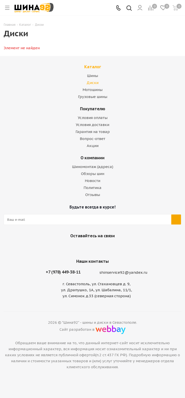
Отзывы (92, 194)
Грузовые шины (92, 96)
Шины (92, 75)
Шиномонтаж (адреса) (92, 166)
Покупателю (92, 108)
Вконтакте (85, 247)
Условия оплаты (93, 117)
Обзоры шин (92, 173)
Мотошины (92, 89)
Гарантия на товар (93, 131)
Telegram (97, 247)
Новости (92, 180)
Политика (93, 187)
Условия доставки (92, 124)
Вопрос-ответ (92, 138)
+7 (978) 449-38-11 (63, 272)
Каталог (92, 66)
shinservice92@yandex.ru (124, 272)
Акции (92, 145)
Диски (92, 82)
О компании (92, 157)
